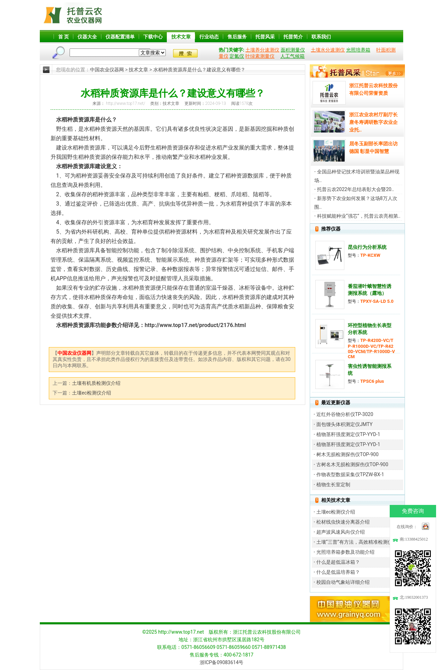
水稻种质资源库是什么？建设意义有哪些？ (199, 69)
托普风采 (265, 36)
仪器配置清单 (120, 36)
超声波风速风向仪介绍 (340, 532)
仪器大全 (87, 36)
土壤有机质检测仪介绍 (96, 383)
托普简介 (293, 36)
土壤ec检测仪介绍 (91, 393)
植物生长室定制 (333, 484)
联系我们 (321, 36)
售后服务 (237, 36)
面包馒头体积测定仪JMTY (344, 424)
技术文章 (181, 36)
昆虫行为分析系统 (367, 247)
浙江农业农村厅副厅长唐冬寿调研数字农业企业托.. (373, 122)
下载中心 (153, 36)
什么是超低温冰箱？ (338, 562)
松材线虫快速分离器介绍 (343, 522)
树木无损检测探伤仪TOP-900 (347, 454)
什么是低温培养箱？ (338, 572)
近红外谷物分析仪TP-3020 (344, 414)
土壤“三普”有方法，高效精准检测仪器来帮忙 (364, 542)
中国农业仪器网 (107, 69)
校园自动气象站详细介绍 (343, 582)
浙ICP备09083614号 (222, 662)
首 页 (63, 36)
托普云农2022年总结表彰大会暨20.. (355, 189)
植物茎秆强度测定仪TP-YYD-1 (348, 434)
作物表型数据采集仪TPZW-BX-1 (350, 474)
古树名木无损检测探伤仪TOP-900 (352, 464)
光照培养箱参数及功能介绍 (345, 552)
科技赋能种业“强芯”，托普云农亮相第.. (358, 216)
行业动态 (209, 36)
